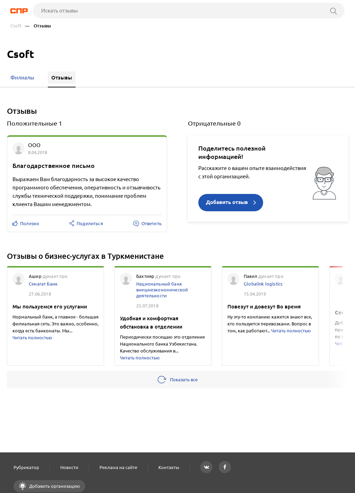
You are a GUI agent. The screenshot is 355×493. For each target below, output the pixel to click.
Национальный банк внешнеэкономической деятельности (162, 289)
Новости (69, 467)
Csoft (15, 26)
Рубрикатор (26, 467)
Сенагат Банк (43, 284)
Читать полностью (32, 337)
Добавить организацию (54, 486)
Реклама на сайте (118, 467)
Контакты (168, 467)
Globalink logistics (263, 284)
